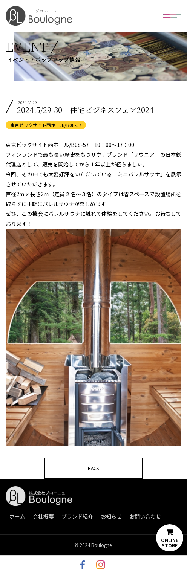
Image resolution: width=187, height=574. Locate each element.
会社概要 (43, 516)
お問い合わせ (145, 516)
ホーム (17, 516)
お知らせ (111, 516)
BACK (93, 468)
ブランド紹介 (77, 516)
